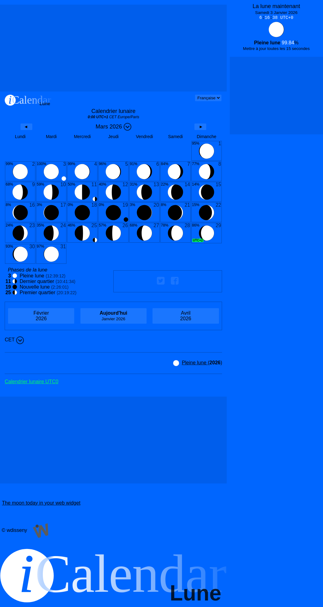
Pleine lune (195, 362)
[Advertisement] (113, 48)
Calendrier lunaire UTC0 (31, 381)
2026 (41, 315)
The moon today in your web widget (41, 503)
